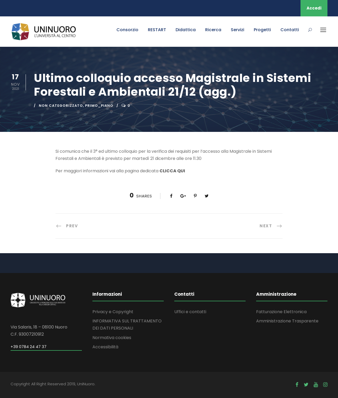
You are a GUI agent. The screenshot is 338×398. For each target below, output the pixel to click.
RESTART (157, 30)
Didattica (186, 30)
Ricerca (213, 30)
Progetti (262, 30)
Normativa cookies (111, 338)
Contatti (289, 30)
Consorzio (127, 30)
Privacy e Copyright (112, 312)
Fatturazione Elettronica (281, 312)
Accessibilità (105, 347)
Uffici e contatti (190, 312)
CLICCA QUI (172, 171)
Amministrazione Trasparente (287, 321)
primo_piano (99, 105)
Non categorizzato (61, 105)
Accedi (314, 8)
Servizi (237, 30)
